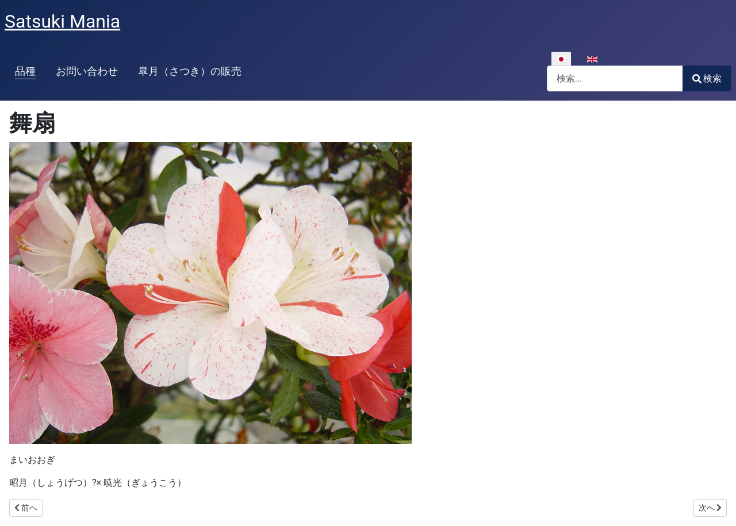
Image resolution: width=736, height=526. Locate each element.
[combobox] (615, 78)
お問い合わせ (87, 71)
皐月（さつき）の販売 (189, 71)
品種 (25, 71)
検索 (707, 78)
